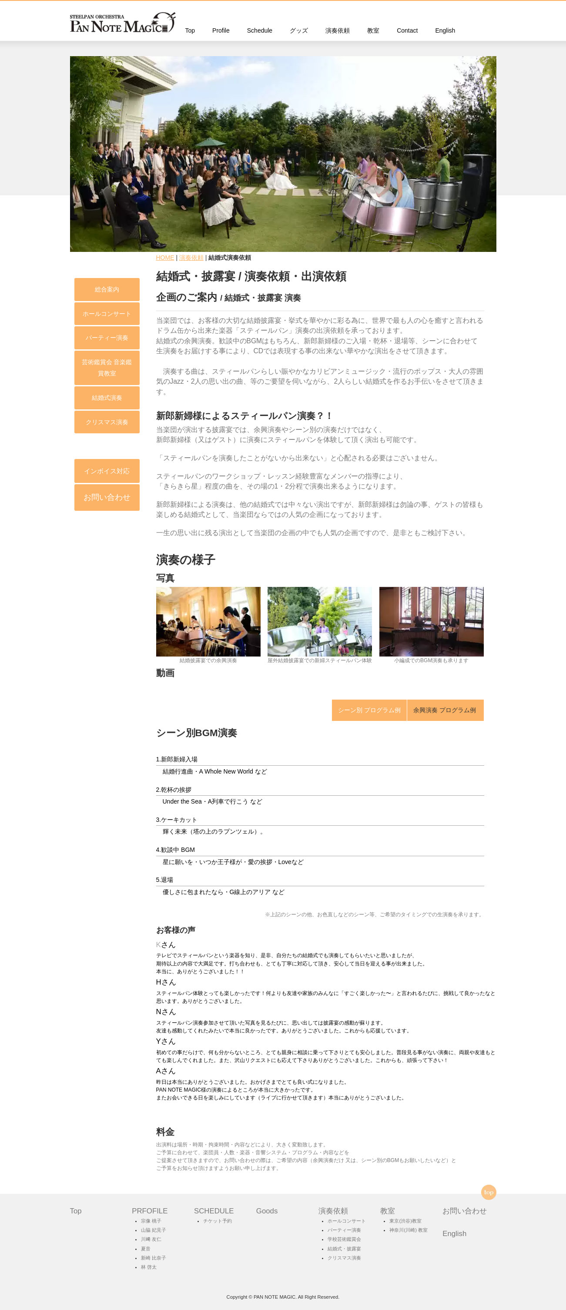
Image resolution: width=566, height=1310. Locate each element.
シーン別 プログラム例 (369, 710)
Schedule (259, 30)
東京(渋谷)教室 (405, 1220)
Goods (267, 1211)
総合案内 (63, 289)
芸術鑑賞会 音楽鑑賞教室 (63, 367)
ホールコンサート (63, 313)
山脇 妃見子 (153, 1230)
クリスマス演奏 (63, 422)
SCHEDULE (214, 1211)
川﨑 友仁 (151, 1239)
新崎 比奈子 (153, 1257)
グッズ (299, 30)
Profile (221, 30)
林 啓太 (149, 1267)
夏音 (146, 1248)
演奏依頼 (337, 30)
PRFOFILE (149, 1211)
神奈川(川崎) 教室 (408, 1230)
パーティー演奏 (63, 337)
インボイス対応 (63, 471)
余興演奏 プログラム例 (445, 710)
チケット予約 (217, 1220)
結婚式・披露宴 (344, 1248)
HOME (165, 257)
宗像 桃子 (151, 1220)
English (445, 30)
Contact (407, 30)
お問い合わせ (63, 497)
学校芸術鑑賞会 (344, 1239)
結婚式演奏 (63, 397)
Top (190, 30)
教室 (373, 30)
